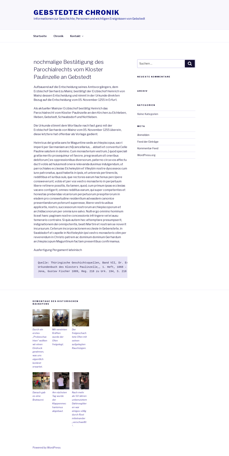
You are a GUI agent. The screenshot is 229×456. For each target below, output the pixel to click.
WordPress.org (146, 155)
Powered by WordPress (47, 447)
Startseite (40, 36)
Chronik (58, 36)
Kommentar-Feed (147, 148)
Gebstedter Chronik (77, 12)
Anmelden (143, 134)
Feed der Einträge (148, 141)
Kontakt (77, 36)
